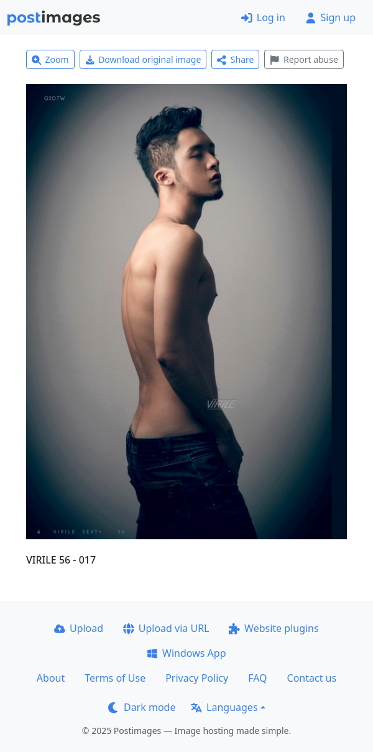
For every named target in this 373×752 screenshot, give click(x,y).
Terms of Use (115, 678)
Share (235, 59)
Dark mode (141, 707)
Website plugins (273, 628)
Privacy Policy (196, 678)
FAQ (257, 678)
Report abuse (304, 59)
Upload (78, 628)
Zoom (50, 59)
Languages (224, 707)
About (51, 678)
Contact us (312, 678)
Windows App (186, 653)
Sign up (330, 17)
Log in (263, 17)
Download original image (143, 59)
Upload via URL (166, 628)
